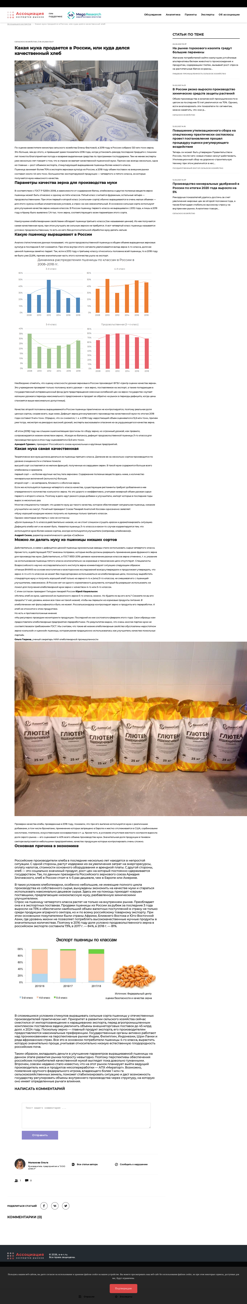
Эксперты (207, 14)
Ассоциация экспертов (19, 24)
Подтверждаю (123, 1288)
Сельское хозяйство (26, 42)
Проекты (191, 14)
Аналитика (173, 14)
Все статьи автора (85, 1164)
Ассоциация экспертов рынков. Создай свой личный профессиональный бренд (25, 15)
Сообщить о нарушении (131, 1164)
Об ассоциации (229, 14)
